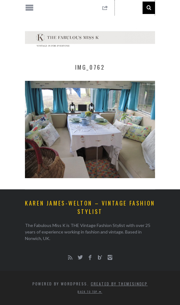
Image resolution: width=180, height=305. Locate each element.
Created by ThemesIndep (119, 283)
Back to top (90, 291)
